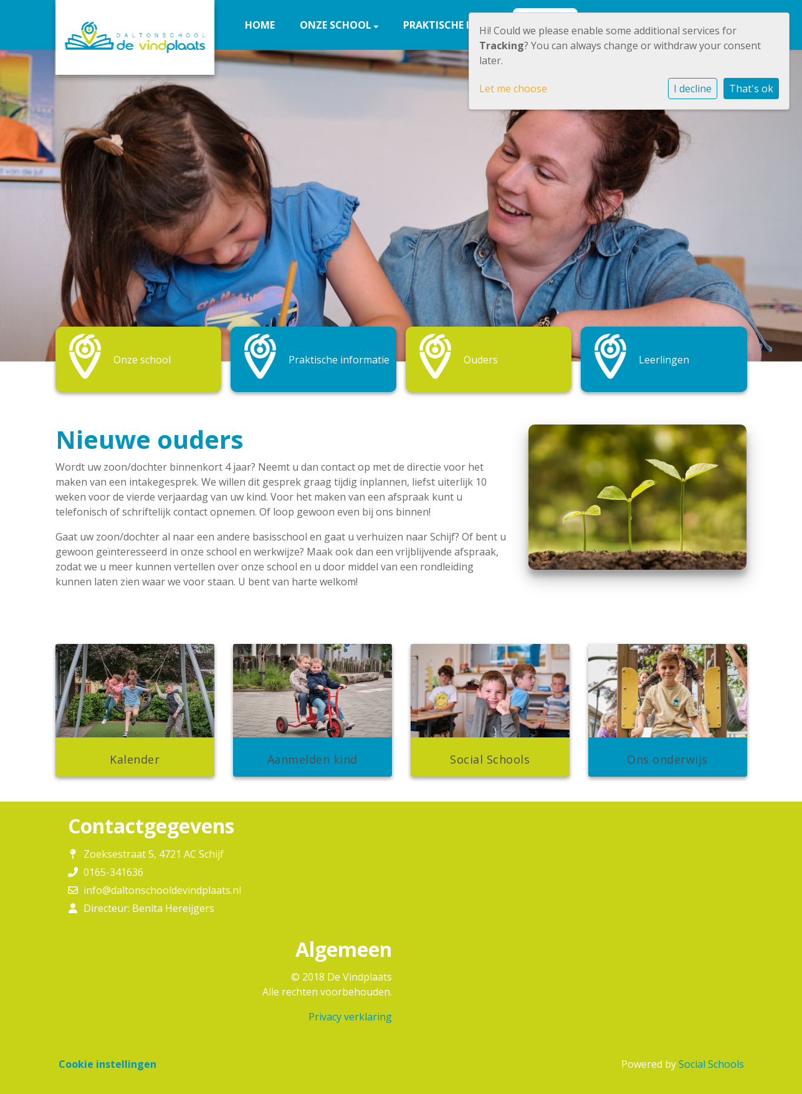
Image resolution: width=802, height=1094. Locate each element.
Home (260, 25)
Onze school (337, 25)
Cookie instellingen (107, 1064)
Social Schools (711, 1064)
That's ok (751, 88)
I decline (693, 88)
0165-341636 (113, 872)
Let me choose (513, 88)
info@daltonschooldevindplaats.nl (162, 890)
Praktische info (448, 25)
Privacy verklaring (350, 1017)
